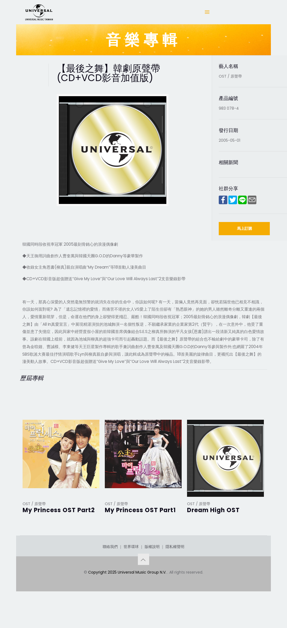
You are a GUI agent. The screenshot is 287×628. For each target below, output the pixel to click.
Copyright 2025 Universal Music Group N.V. (127, 592)
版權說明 (152, 567)
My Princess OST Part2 (59, 510)
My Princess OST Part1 (140, 510)
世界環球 (131, 567)
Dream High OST (213, 510)
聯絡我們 (110, 567)
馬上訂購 (244, 228)
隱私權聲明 (175, 567)
